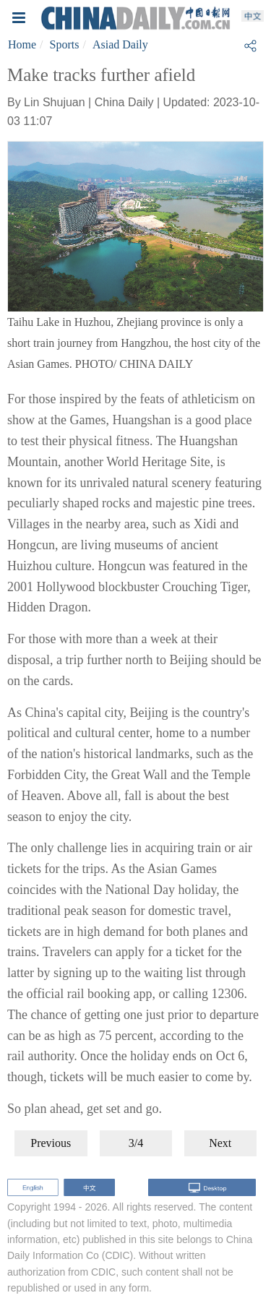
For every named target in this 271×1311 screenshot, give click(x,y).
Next (220, 1143)
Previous (50, 1143)
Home (22, 44)
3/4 (136, 1143)
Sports (64, 44)
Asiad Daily (120, 44)
